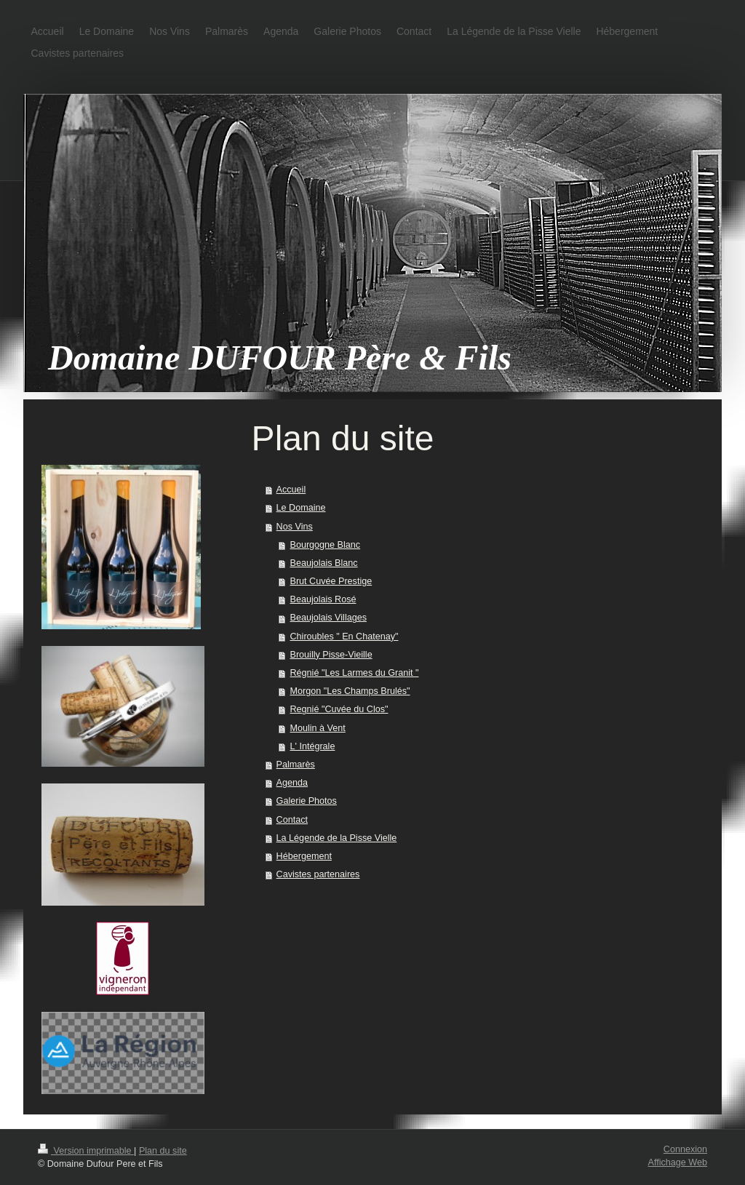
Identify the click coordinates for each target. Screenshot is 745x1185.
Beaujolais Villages (328, 618)
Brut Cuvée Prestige (331, 581)
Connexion (685, 1149)
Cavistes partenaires (318, 874)
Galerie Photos (306, 801)
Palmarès (295, 764)
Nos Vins (294, 527)
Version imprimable (86, 1151)
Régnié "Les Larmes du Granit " (354, 673)
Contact (292, 820)
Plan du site (163, 1151)
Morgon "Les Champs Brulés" (350, 691)
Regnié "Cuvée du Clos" (339, 709)
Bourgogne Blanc (325, 545)
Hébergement (304, 856)
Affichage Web (677, 1162)
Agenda (292, 783)
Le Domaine (301, 508)
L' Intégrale (312, 746)
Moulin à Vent (318, 728)
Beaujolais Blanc (324, 563)
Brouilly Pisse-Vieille (331, 655)
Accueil (291, 489)
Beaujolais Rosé (323, 599)
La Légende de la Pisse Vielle (336, 838)
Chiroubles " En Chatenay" (344, 636)
